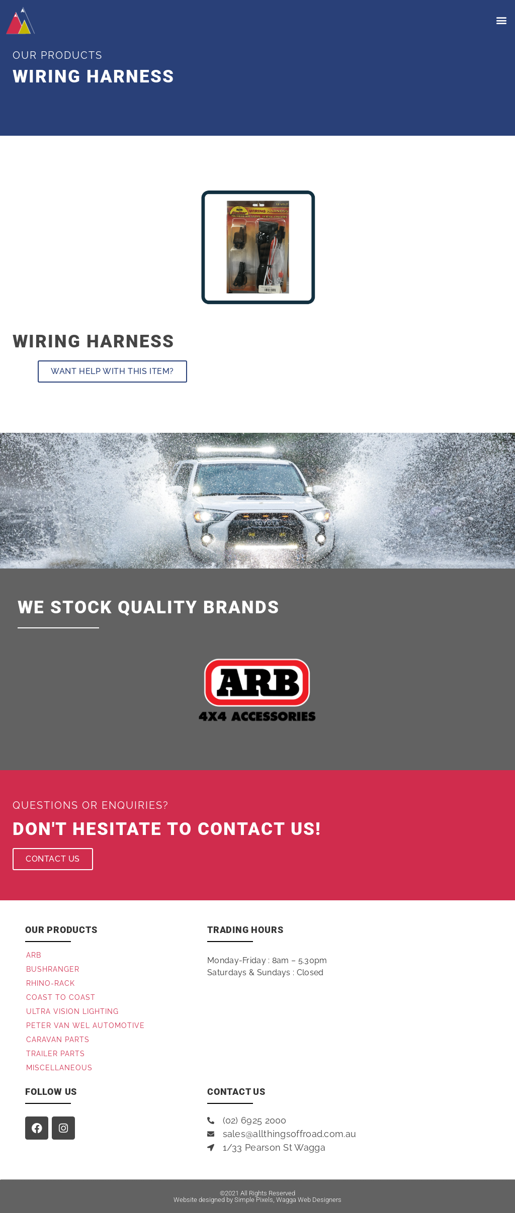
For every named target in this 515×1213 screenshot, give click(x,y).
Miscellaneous (59, 1068)
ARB (33, 955)
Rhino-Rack (50, 983)
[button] (501, 20)
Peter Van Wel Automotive (85, 1025)
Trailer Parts (55, 1054)
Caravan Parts (58, 1040)
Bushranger (52, 969)
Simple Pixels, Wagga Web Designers (287, 1199)
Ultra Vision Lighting (72, 1011)
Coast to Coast (61, 997)
